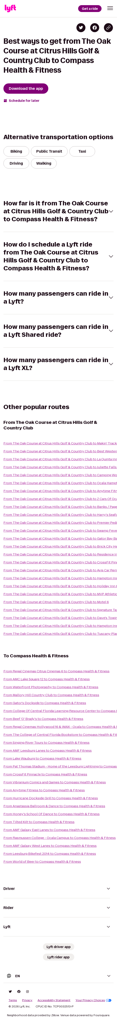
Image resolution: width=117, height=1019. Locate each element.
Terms (13, 1000)
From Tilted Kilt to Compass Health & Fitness (38, 822)
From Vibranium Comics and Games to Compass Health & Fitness (54, 782)
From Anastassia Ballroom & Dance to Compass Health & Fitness (54, 806)
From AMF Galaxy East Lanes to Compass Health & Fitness (49, 830)
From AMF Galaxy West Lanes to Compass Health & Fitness (50, 845)
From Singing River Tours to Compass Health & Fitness (46, 742)
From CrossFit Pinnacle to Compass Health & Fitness (45, 774)
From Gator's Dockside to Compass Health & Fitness (44, 703)
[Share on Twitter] (81, 28)
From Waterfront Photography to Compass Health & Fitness (50, 687)
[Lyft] (10, 8)
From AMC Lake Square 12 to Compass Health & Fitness (46, 679)
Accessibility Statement (54, 1000)
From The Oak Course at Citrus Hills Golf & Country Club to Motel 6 (56, 602)
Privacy (27, 1000)
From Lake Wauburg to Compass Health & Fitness (42, 758)
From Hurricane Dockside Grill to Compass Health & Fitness (50, 798)
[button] (110, 8)
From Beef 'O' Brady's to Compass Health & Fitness (43, 718)
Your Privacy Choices (93, 1000)
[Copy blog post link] (108, 28)
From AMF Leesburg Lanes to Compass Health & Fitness (47, 750)
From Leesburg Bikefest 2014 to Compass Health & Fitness (49, 853)
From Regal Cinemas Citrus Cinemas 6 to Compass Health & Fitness (56, 671)
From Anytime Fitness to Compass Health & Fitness (44, 790)
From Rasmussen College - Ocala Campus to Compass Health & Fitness (59, 837)
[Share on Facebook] (95, 28)
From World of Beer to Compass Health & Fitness (42, 861)
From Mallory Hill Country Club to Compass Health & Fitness (51, 695)
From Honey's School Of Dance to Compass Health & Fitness (51, 814)
